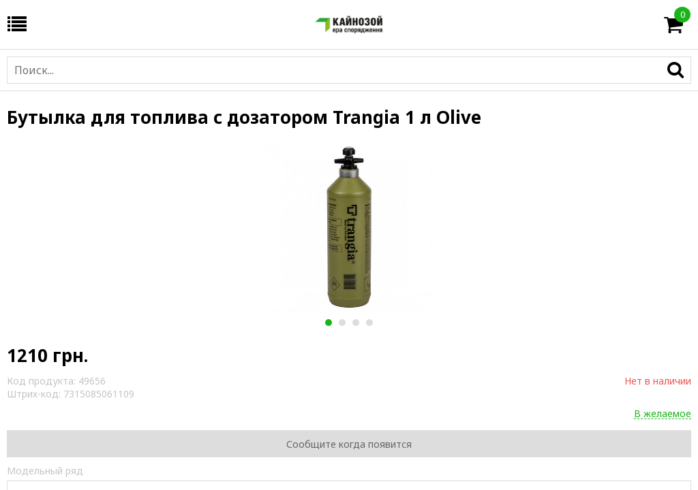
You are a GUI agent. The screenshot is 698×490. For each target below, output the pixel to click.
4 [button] (369, 322)
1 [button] (328, 322)
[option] (349, 228)
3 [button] (355, 322)
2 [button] (341, 322)
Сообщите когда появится (349, 444)
